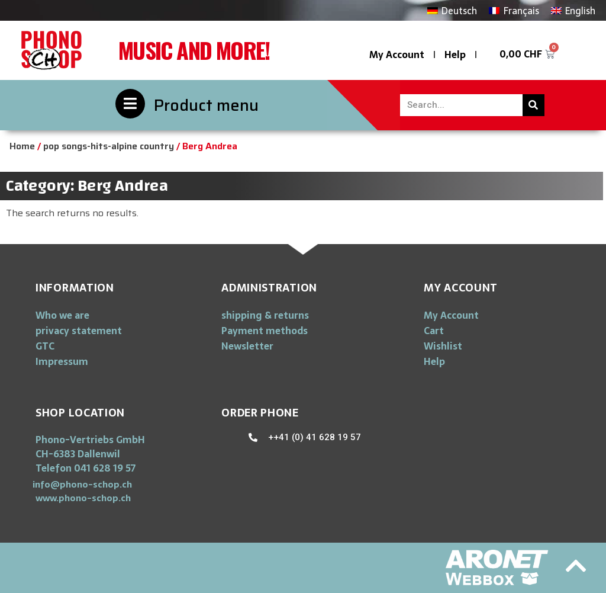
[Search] (533, 105)
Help (455, 54)
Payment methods (264, 330)
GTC (45, 346)
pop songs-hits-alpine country (108, 146)
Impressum (62, 361)
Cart (434, 330)
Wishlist (443, 346)
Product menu (206, 105)
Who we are (62, 315)
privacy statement (79, 330)
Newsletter (247, 346)
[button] (82, 484)
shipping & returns (265, 315)
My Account (396, 54)
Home (22, 146)
